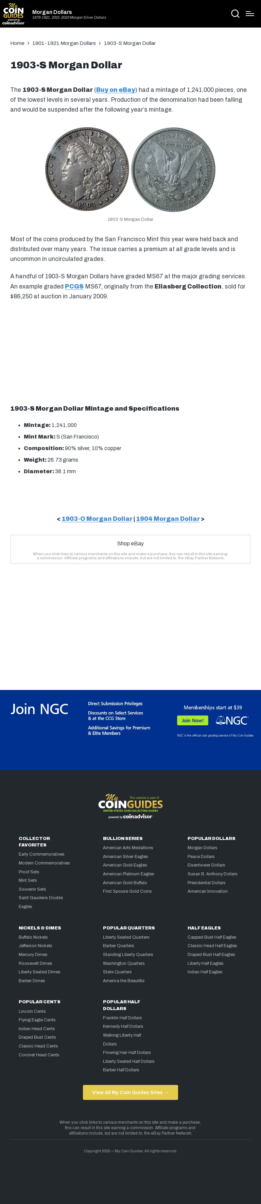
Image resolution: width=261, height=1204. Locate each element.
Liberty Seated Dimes (39, 972)
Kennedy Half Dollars (123, 1026)
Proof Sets (29, 872)
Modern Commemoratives (44, 863)
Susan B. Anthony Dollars (213, 874)
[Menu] (250, 13)
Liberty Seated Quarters (126, 937)
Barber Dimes (32, 980)
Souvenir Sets (32, 889)
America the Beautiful (123, 980)
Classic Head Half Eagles (212, 945)
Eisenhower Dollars (206, 865)
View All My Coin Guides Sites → (130, 1092)
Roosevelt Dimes (35, 963)
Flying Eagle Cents (37, 1020)
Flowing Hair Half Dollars (127, 1052)
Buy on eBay (115, 90)
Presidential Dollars (207, 882)
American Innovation (208, 891)
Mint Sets (28, 880)
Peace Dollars (201, 856)
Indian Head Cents (37, 1028)
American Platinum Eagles (128, 874)
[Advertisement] (130, 351)
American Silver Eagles (125, 856)
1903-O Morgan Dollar (97, 519)
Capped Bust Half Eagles (212, 937)
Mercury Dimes (33, 954)
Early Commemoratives (42, 854)
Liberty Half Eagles (206, 963)
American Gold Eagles (125, 865)
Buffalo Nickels (33, 937)
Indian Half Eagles (205, 972)
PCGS (74, 286)
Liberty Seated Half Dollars (129, 1061)
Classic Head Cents (38, 1046)
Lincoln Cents (32, 1011)
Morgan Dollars (52, 12)
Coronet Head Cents (39, 1055)
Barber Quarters (118, 945)
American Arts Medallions (128, 847)
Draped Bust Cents (37, 1037)
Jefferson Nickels (35, 945)
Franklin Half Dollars (122, 1018)
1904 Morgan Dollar (168, 519)
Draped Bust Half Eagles (211, 954)
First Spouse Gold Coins (127, 891)
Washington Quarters (124, 963)
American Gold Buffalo (125, 882)
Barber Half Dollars (121, 1070)
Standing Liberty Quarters (128, 954)
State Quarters (117, 972)
